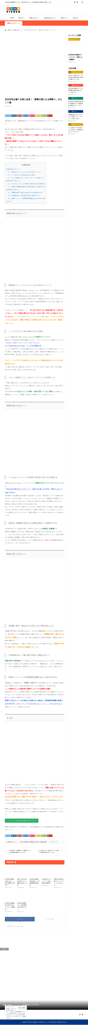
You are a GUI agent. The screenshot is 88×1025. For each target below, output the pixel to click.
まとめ (8, 201)
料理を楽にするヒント (13, 180)
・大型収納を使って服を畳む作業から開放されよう (24, 195)
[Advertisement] (75, 165)
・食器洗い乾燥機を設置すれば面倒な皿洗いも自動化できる (26, 186)
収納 (22, 842)
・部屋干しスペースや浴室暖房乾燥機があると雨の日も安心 (26, 198)
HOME (12, 18)
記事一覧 (75, 18)
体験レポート (64, 18)
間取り (45, 842)
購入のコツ (22, 18)
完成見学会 (26, 842)
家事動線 (32, 842)
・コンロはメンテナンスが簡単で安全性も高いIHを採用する (26, 183)
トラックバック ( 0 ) (49, 919)
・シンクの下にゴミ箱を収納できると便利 (21, 175)
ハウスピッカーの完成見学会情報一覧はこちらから (23, 821)
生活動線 (41, 842)
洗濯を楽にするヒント (13, 189)
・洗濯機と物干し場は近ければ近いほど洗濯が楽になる (25, 192)
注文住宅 (36, 842)
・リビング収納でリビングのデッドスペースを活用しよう (26, 178)
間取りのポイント (34, 18)
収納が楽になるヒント (13, 169)
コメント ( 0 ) (20, 919)
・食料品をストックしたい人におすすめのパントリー (24, 172)
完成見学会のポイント (50, 18)
